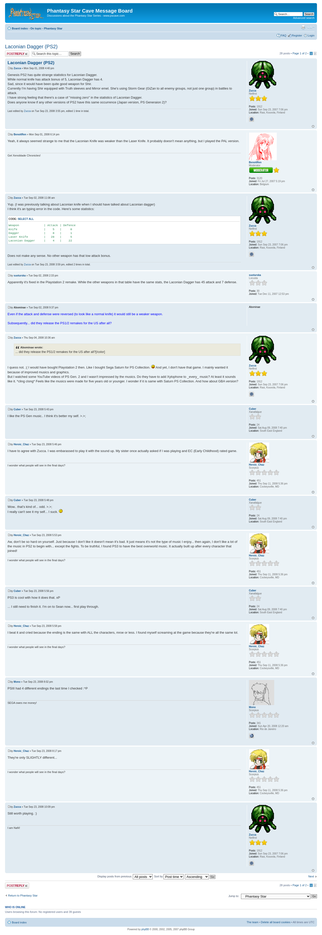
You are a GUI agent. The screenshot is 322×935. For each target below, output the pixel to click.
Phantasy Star (53, 28)
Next (311, 876)
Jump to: (233, 896)
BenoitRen (20, 134)
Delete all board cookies (275, 922)
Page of (300, 53)
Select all (26, 219)
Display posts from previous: (125, 876)
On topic (36, 28)
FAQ (283, 35)
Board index (20, 28)
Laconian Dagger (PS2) (31, 46)
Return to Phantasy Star (22, 895)
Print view (303, 27)
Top (313, 126)
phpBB (145, 929)
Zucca (17, 68)
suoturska (20, 275)
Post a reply (17, 54)
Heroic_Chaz (21, 444)
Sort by (169, 876)
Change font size (310, 27)
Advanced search (303, 17)
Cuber (17, 409)
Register (297, 35)
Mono (17, 681)
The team (252, 922)
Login (311, 35)
